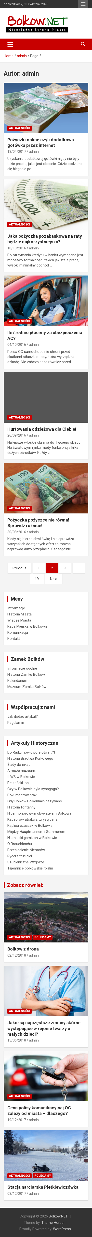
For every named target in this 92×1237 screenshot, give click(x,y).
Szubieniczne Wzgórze (25, 862)
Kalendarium (17, 680)
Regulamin (15, 722)
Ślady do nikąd (18, 764)
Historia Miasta (19, 614)
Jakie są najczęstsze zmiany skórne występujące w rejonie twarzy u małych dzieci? (43, 1028)
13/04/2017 (16, 151)
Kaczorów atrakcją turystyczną (32, 819)
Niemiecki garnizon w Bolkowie (32, 838)
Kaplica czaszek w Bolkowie (30, 825)
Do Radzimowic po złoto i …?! (31, 752)
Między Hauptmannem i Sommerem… (37, 831)
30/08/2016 (16, 532)
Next (53, 579)
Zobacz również (25, 885)
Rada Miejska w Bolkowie (27, 626)
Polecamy (42, 937)
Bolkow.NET (58, 1216)
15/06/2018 (16, 1040)
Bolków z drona (23, 948)
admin (34, 151)
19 (37, 579)
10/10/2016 (16, 248)
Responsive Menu (83, 4)
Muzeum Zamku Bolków (26, 687)
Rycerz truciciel (19, 856)
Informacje (16, 608)
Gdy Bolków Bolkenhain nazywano (34, 801)
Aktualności (19, 128)
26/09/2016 (16, 435)
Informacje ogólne (22, 668)
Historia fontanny (21, 807)
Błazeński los (18, 783)
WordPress (62, 1229)
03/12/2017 (16, 1194)
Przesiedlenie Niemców (26, 850)
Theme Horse (52, 1222)
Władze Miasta (19, 620)
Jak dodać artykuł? (22, 716)
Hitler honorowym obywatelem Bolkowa (39, 813)
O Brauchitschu (19, 844)
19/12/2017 (16, 1120)
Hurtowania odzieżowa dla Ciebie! (41, 429)
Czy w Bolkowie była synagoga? (33, 789)
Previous (19, 568)
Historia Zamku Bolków (26, 674)
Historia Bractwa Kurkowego (30, 758)
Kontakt (13, 638)
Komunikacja (17, 632)
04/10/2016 (16, 345)
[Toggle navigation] (10, 44)
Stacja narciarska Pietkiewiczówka (43, 1187)
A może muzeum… (22, 770)
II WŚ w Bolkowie (21, 777)
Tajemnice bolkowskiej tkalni (30, 868)
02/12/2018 (16, 955)
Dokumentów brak (22, 795)
